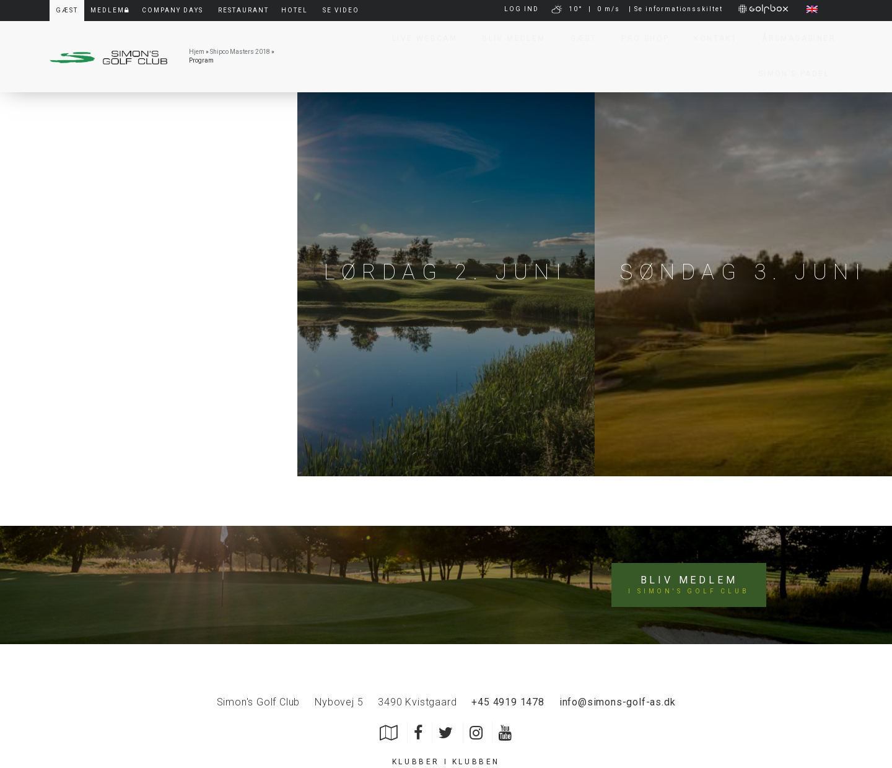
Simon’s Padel (788, 73)
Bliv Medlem (508, 38)
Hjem (196, 51)
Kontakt (710, 38)
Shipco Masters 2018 (240, 51)
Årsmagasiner (793, 38)
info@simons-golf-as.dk (617, 702)
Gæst (578, 38)
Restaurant (243, 10)
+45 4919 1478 (507, 702)
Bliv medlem (688, 585)
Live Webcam (419, 38)
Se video (341, 10)
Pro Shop (639, 38)
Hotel (294, 10)
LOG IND (521, 9)
